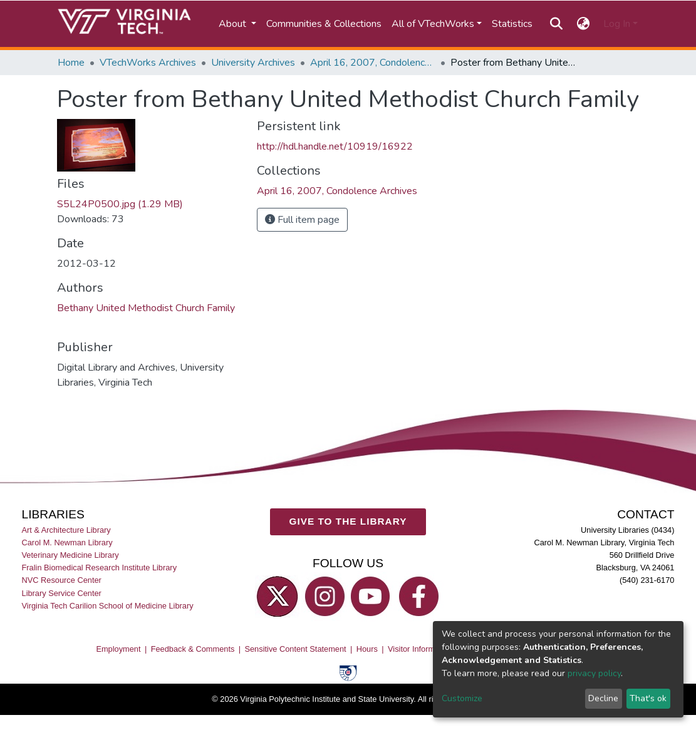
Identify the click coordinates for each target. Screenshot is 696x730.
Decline (603, 698)
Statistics (512, 24)
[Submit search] (556, 23)
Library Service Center (61, 592)
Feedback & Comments (193, 649)
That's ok (648, 698)
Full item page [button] (302, 220)
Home (71, 62)
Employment (118, 649)
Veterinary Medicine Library (70, 555)
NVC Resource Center (61, 580)
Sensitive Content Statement (295, 649)
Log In (616, 24)
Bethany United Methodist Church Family (146, 308)
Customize (462, 698)
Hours (367, 649)
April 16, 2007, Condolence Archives (372, 62)
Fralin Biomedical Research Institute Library (99, 567)
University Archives (253, 62)
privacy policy (594, 673)
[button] (583, 23)
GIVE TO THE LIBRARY (348, 521)
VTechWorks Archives (148, 62)
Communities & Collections (324, 24)
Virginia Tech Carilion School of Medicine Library (108, 605)
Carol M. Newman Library (67, 542)
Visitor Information (420, 649)
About (234, 24)
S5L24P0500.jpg (120, 204)
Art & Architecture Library (66, 530)
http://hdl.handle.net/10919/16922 (335, 146)
